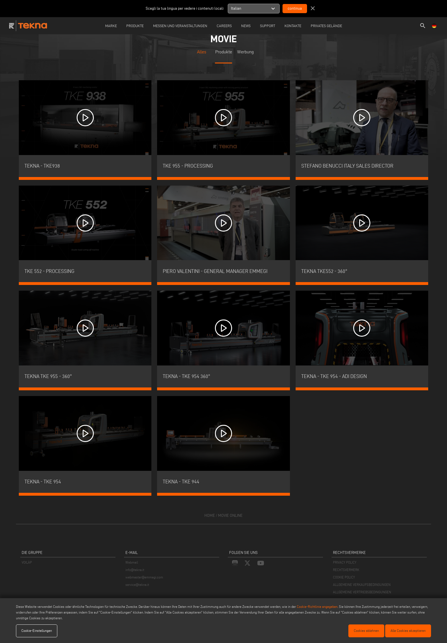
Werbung (245, 52)
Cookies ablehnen (366, 630)
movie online (230, 515)
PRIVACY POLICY (344, 562)
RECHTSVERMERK (346, 570)
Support (267, 26)
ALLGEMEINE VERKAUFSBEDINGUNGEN (362, 584)
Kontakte (293, 26)
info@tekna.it (134, 570)
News (246, 26)
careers (224, 26)
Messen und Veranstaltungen (180, 26)
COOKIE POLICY (344, 577)
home (209, 515)
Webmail (131, 562)
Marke (111, 26)
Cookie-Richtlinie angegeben (317, 606)
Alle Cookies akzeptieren (408, 630)
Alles (201, 52)
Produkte (135, 26)
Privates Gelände (326, 26)
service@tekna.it (137, 584)
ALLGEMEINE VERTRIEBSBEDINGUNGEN (362, 592)
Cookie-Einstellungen (36, 630)
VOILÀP (27, 562)
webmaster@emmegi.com (144, 577)
